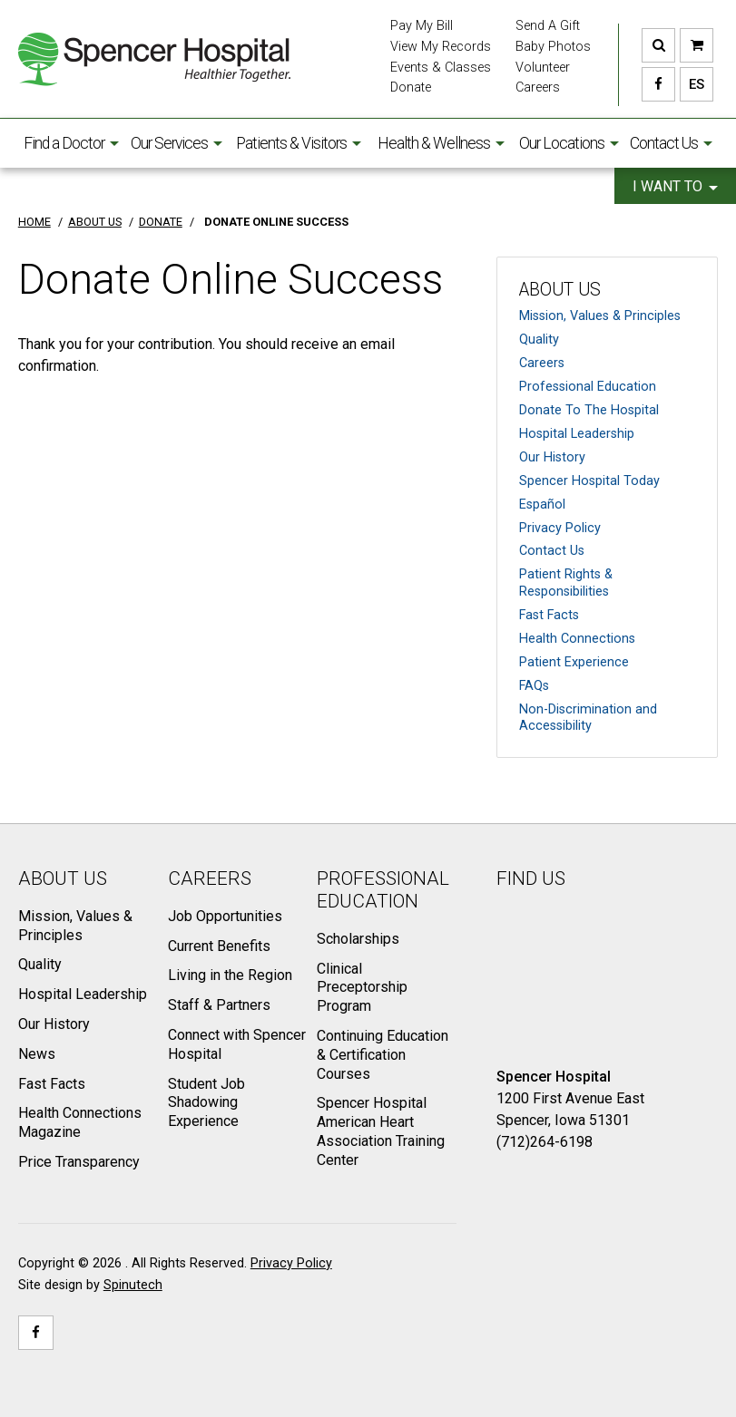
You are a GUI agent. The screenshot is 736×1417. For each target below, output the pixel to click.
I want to (675, 186)
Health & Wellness (441, 143)
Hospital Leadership (576, 434)
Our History (552, 457)
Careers (537, 87)
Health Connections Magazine (80, 1122)
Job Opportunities (225, 916)
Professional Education (587, 386)
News (36, 1054)
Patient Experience (574, 662)
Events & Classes (440, 67)
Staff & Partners (219, 1005)
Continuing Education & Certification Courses (382, 1054)
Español (542, 504)
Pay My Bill (421, 26)
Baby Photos (553, 46)
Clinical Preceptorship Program (362, 987)
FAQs (534, 686)
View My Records (440, 46)
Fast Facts (549, 615)
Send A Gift (547, 26)
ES (692, 84)
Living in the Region (230, 975)
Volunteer (542, 67)
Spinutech (132, 1285)
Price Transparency (79, 1161)
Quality (539, 339)
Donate (410, 87)
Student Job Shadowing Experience (206, 1103)
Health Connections (577, 638)
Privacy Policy (560, 528)
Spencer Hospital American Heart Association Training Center (381, 1131)
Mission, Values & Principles (600, 316)
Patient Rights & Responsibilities (566, 583)
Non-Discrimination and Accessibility (588, 718)
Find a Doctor (71, 143)
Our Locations (569, 143)
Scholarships (358, 938)
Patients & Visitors (298, 143)
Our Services (176, 143)
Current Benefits (219, 946)
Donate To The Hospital (589, 410)
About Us (560, 289)
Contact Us (671, 143)
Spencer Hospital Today (589, 481)
